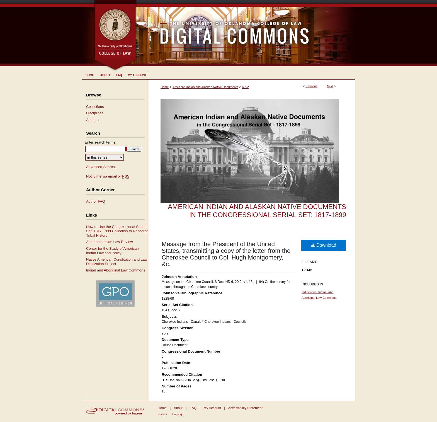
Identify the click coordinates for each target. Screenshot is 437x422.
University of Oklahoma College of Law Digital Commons (245, 33)
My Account (212, 408)
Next (330, 86)
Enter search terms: (100, 142)
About (178, 408)
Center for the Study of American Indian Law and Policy (112, 250)
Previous (311, 86)
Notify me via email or (107, 176)
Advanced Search (100, 167)
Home (165, 87)
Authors (92, 120)
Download (323, 245)
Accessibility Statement (245, 408)
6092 (245, 87)
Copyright (178, 414)
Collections (95, 107)
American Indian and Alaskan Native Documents (205, 87)
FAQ (193, 408)
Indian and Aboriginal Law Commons (115, 270)
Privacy (162, 414)
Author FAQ (95, 201)
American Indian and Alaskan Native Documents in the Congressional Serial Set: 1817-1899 (257, 211)
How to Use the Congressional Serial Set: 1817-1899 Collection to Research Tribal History (117, 231)
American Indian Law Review (109, 242)
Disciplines (94, 113)
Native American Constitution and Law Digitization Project (116, 261)
